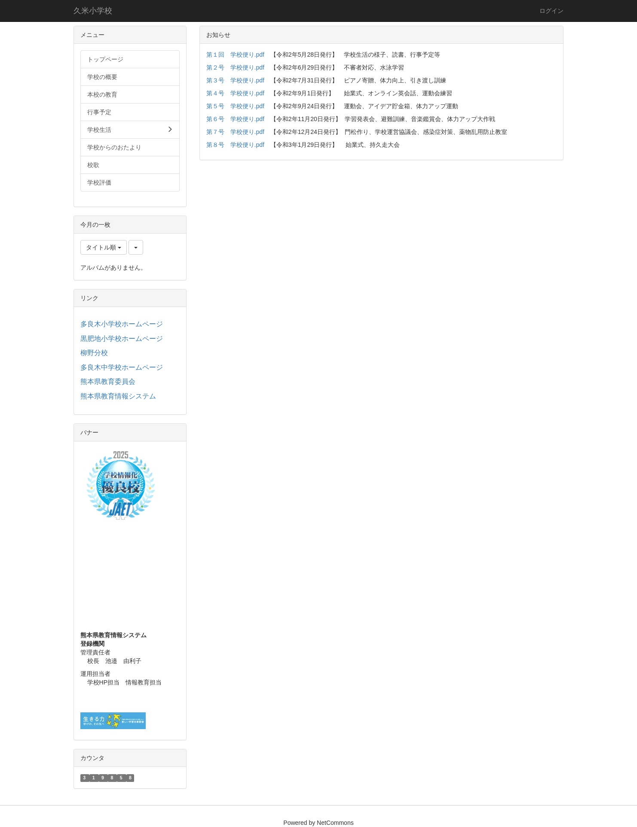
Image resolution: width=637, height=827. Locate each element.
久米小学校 (93, 10)
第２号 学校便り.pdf (235, 67)
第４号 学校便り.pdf (235, 93)
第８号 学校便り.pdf (235, 144)
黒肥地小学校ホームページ (121, 338)
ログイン (551, 10)
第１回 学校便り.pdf (235, 54)
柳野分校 (94, 352)
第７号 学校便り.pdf (235, 131)
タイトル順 (103, 247)
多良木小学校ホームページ (121, 324)
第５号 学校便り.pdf (235, 106)
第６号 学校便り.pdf (235, 119)
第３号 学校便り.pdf (235, 80)
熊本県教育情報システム (118, 396)
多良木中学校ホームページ (121, 367)
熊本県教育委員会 (107, 381)
